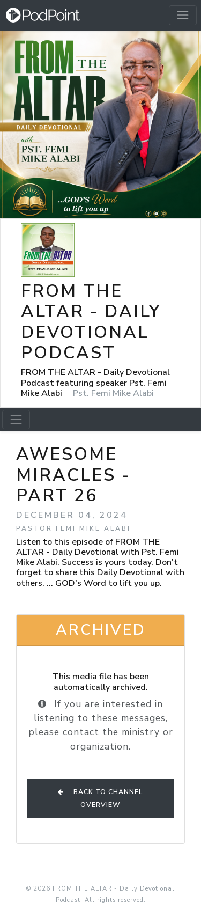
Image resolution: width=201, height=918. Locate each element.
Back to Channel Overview (100, 798)
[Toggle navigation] (183, 15)
